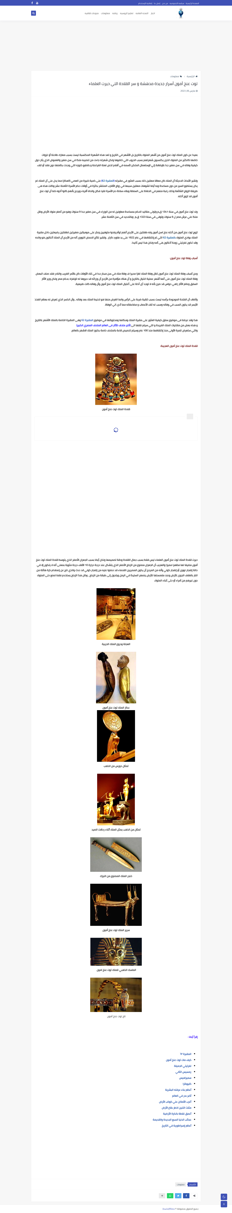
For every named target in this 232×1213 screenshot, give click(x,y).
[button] (186, 1195)
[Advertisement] (116, 45)
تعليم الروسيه (126, 13)
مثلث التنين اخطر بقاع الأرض (176, 1107)
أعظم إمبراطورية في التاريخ (176, 1125)
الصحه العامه (142, 13)
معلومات (105, 13)
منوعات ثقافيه (92, 13)
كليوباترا (187, 1083)
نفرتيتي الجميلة (182, 1065)
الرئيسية (192, 76)
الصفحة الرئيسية (192, 3)
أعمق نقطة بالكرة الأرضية (177, 1113)
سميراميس (185, 1077)
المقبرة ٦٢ (185, 1054)
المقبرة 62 (87, 320)
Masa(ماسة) (169, 1209)
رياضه (115, 13)
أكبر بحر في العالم (181, 1095)
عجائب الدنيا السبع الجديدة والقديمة (172, 1119)
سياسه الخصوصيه (177, 3)
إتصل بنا (157, 3)
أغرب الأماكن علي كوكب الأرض (175, 1101)
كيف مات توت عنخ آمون (178, 1059)
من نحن (165, 3)
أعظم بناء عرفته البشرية (178, 1089)
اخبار (153, 13)
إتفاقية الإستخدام (145, 3)
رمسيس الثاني (183, 1071)
